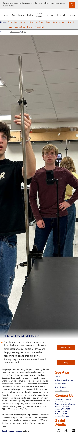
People (22, 22)
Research (61, 15)
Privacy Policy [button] (8, 6)
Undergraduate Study (35, 22)
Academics (28, 15)
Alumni (50, 15)
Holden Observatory (62, 391)
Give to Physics (65, 347)
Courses (62, 22)
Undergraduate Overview (64, 380)
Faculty (57, 376)
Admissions (17, 15)
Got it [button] (72, 5)
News (10, 27)
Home (5, 15)
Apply (66, 363)
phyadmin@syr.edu (62, 416)
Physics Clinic (39, 27)
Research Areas (60, 387)
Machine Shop (20, 27)
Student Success (39, 15)
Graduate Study (51, 22)
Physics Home (13, 22)
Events (29, 27)
